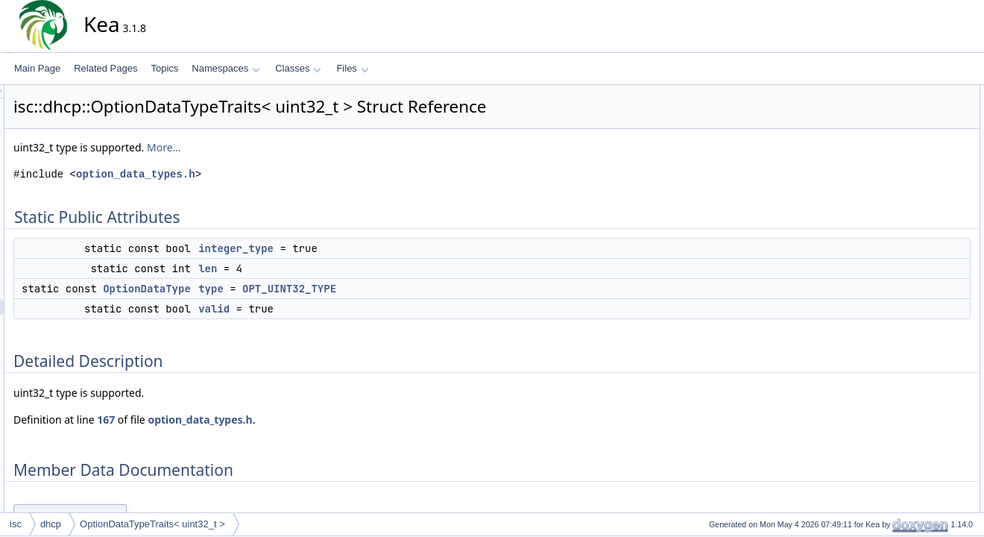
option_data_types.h (269, 174)
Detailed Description (910, 175)
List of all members (907, 273)
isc (16, 524)
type (345, 288)
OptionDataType (281, 288)
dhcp (50, 524)
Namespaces (225, 68)
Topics (164, 68)
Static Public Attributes (914, 93)
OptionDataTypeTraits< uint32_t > (152, 524)
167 (240, 419)
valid (348, 308)
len (341, 268)
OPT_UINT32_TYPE (423, 288)
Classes (298, 68)
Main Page (37, 68)
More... (298, 147)
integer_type (370, 248)
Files (352, 68)
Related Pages (105, 68)
